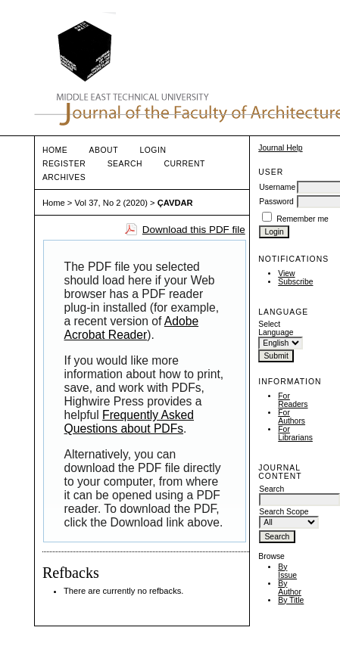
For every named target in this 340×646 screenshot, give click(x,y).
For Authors (291, 416)
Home (54, 150)
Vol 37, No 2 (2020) (110, 202)
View (286, 273)
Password (276, 201)
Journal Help (280, 148)
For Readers (292, 400)
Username (277, 187)
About (103, 150)
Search (125, 164)
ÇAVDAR (175, 202)
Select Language (275, 328)
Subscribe (295, 282)
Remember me (302, 219)
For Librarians (295, 433)
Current (184, 164)
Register (64, 164)
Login (152, 150)
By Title (291, 600)
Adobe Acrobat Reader (131, 328)
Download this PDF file (193, 229)
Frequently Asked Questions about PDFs (129, 421)
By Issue (287, 571)
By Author (289, 587)
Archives (64, 177)
